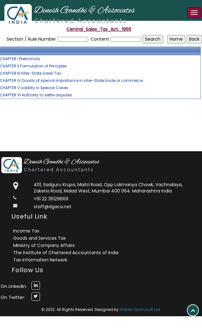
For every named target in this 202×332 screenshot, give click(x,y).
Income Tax (26, 231)
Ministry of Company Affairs (44, 245)
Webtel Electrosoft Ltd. (140, 309)
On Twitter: (13, 297)
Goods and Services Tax (39, 238)
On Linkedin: (14, 286)
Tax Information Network (40, 260)
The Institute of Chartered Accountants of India (66, 252)
